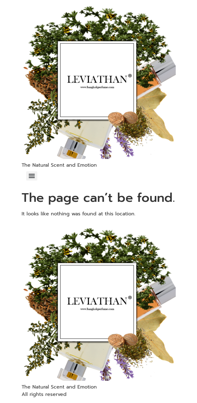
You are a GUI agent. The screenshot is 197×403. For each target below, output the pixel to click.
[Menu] (31, 176)
